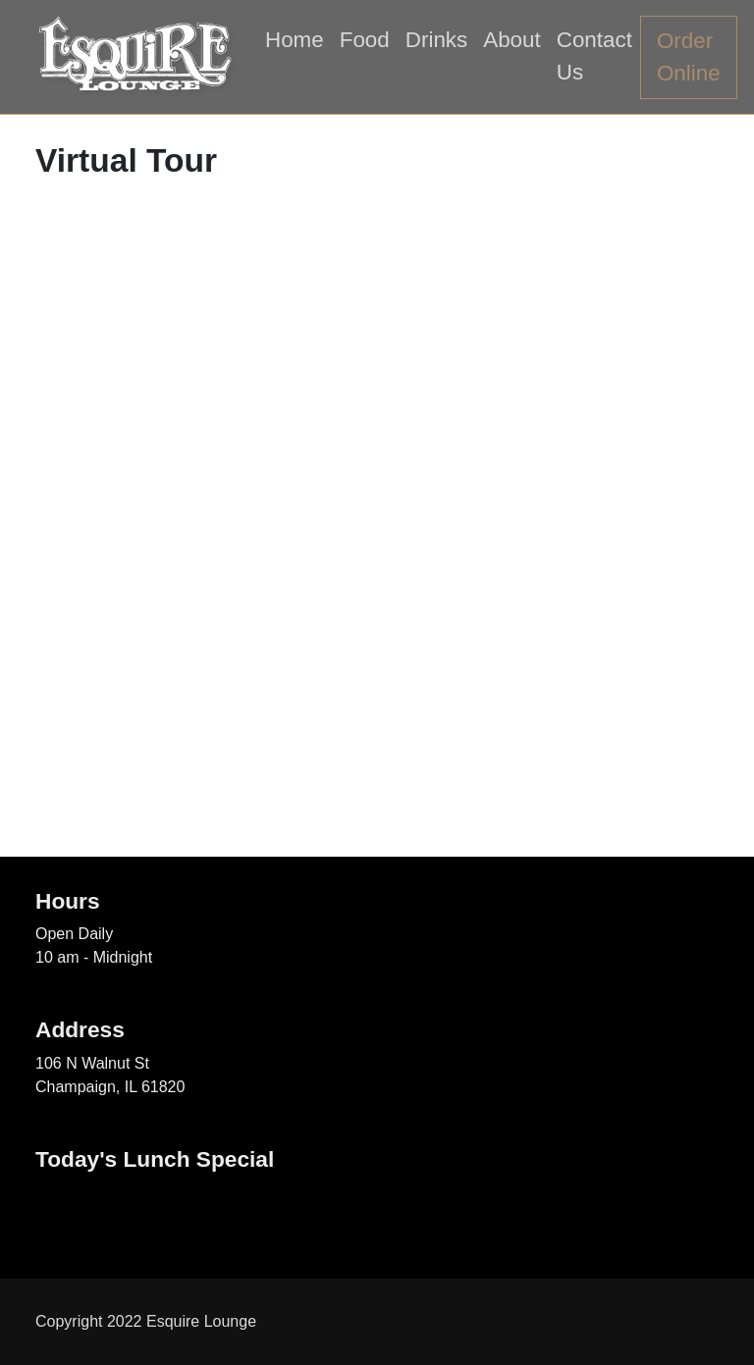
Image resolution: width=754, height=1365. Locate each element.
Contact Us (594, 56)
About (512, 39)
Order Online (689, 57)
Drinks (436, 39)
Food (365, 39)
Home (294, 39)
